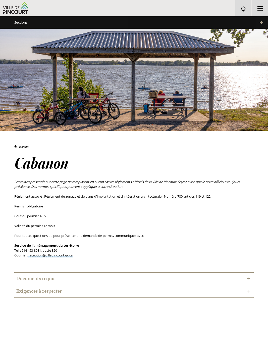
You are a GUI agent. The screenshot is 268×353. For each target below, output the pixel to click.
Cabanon (24, 147)
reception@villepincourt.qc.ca (50, 255)
